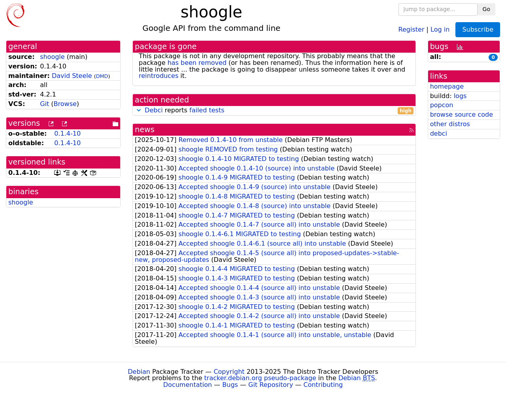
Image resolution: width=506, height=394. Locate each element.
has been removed (197, 62)
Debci (154, 110)
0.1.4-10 (67, 133)
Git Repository (270, 384)
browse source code (461, 114)
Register (411, 29)
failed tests (206, 110)
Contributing (323, 384)
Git (44, 104)
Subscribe (477, 29)
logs (460, 96)
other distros (450, 124)
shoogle (52, 57)
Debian (139, 371)
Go (486, 9)
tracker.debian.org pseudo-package (260, 378)
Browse (65, 104)
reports (274, 110)
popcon (441, 105)
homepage (447, 86)
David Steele (72, 76)
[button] (139, 110)
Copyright (228, 371)
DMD (102, 76)
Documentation (187, 384)
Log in (439, 29)
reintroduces (158, 76)
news (145, 129)
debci (438, 133)
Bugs (230, 384)
